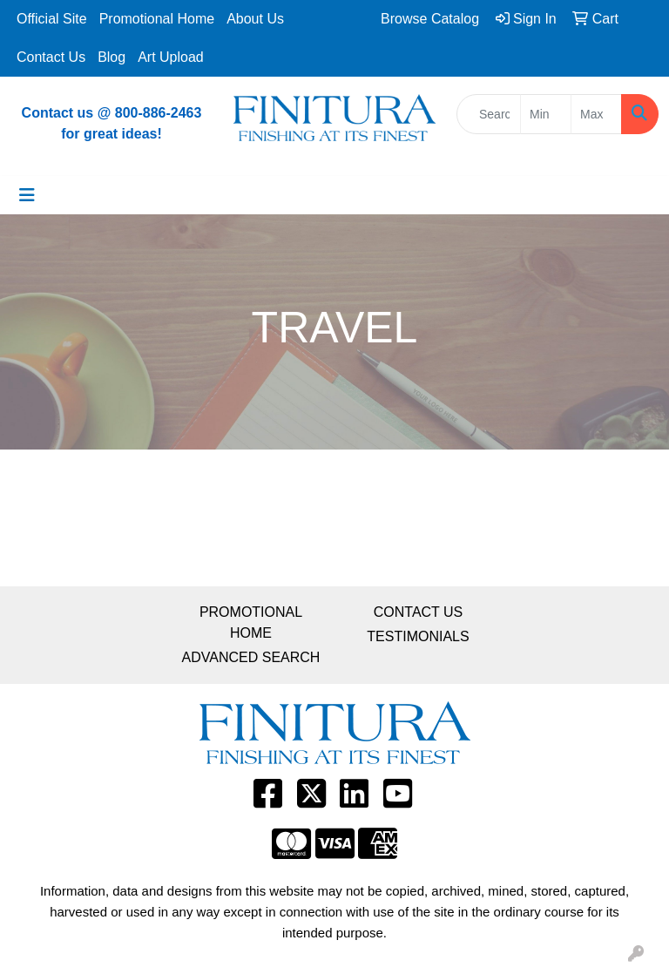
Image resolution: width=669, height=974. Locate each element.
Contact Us (51, 57)
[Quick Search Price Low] (545, 114)
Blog (111, 57)
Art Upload (171, 57)
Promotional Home (157, 18)
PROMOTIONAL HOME (250, 622)
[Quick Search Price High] (596, 114)
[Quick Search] (488, 114)
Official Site (52, 18)
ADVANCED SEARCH (251, 657)
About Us (255, 18)
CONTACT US (418, 612)
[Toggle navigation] (27, 195)
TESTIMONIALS (418, 636)
